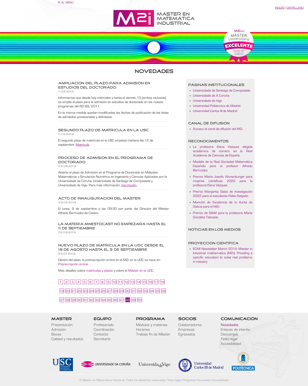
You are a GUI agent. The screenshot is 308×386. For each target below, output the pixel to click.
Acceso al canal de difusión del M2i (218, 129)
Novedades (229, 325)
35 (157, 291)
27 (110, 291)
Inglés (279, 7)
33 (146, 291)
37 (62, 300)
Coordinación (104, 330)
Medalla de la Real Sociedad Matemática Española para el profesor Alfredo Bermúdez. (222, 166)
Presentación (62, 325)
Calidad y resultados (67, 339)
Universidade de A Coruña (211, 95)
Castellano (295, 7)
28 (116, 291)
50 (140, 300)
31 (134, 291)
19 (62, 291)
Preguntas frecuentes (196, 380)
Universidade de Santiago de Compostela (221, 90)
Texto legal (229, 339)
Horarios (143, 330)
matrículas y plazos (99, 270)
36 (163, 291)
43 (98, 300)
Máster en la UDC (140, 270)
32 (140, 291)
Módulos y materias (151, 325)
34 (152, 291)
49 (134, 300)
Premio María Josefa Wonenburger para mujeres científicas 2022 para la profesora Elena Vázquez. (222, 181)
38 (68, 300)
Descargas (229, 334)
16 (150, 282)
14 (138, 282)
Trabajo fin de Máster (153, 334)
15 (144, 282)
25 (98, 291)
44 (104, 300)
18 (162, 282)
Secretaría (102, 339)
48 (128, 300)
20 (68, 291)
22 (80, 291)
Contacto (101, 334)
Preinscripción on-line (73, 264)
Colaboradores (190, 325)
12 (126, 282)
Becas (56, 334)
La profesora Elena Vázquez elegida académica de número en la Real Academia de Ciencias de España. (222, 151)
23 (86, 291)
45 (110, 300)
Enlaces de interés (235, 330)
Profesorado (104, 325)
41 (86, 300)
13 (132, 282)
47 (122, 300)
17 (156, 282)
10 (114, 282)
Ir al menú (66, 2)
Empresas (186, 330)
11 (120, 282)
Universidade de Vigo (207, 100)
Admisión (58, 330)
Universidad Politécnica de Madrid (216, 106)
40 (80, 300)
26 (104, 291)
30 (128, 291)
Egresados (186, 334)
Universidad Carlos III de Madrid (215, 111)
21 (74, 291)
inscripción (128, 185)
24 (92, 291)
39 (74, 300)
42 (92, 300)
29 (122, 291)
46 (116, 300)
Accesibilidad (231, 344)
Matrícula (82, 144)
